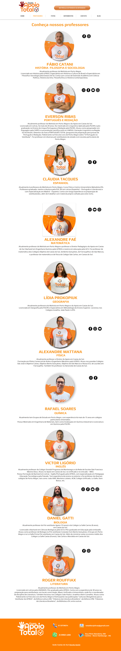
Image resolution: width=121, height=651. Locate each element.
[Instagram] (84, 90)
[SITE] (89, 36)
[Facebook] (84, 36)
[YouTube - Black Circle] (100, 329)
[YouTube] (93, 90)
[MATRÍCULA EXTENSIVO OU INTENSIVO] (72, 8)
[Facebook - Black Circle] (95, 162)
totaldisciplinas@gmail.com (97, 626)
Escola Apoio (74, 645)
